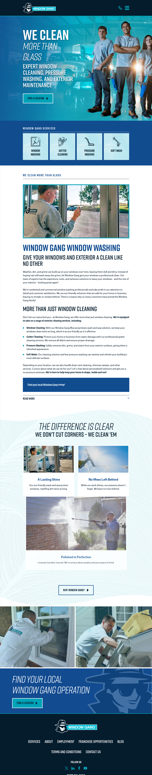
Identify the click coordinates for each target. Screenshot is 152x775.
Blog (120, 741)
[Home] (39, 7)
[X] (66, 768)
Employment (65, 741)
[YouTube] (85, 768)
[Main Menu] (127, 8)
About (49, 741)
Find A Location (38, 98)
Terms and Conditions (66, 751)
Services (34, 741)
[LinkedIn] (73, 768)
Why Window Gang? (76, 590)
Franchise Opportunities (96, 741)
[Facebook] (79, 768)
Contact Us (93, 751)
